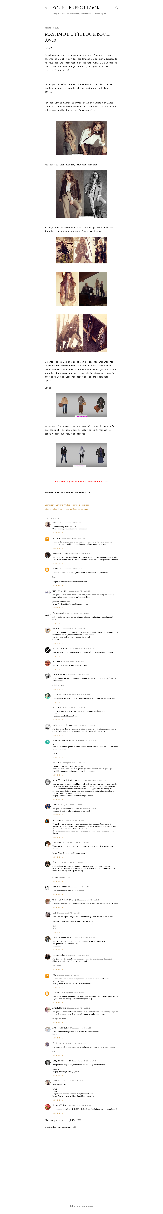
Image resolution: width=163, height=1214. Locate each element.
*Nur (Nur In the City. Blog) (64, 900)
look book (58, 509)
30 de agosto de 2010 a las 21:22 (94, 780)
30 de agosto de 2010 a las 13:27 (73, 628)
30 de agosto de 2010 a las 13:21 (78, 613)
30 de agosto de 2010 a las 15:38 (78, 694)
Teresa (55, 569)
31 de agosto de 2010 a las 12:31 (88, 900)
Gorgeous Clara (59, 694)
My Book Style (58, 955)
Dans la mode (58, 674)
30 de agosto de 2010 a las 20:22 (87, 740)
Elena (54, 805)
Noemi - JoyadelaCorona (63, 740)
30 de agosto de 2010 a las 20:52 (73, 763)
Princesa (56, 661)
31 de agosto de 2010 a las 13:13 (84, 937)
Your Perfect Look (76, 8)
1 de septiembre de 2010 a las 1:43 (84, 1061)
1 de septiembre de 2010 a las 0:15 (75, 1043)
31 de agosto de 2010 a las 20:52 (78, 1008)
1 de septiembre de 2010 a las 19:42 (70, 1081)
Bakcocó (56, 862)
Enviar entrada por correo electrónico (72, 505)
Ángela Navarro (59, 1008)
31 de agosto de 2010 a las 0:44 (73, 820)
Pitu (54, 975)
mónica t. (56, 628)
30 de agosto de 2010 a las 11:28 (73, 538)
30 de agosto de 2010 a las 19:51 (84, 725)
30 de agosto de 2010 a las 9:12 (70, 523)
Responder (57, 533)
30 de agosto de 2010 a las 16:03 (73, 707)
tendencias (83, 509)
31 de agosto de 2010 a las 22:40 (82, 1028)
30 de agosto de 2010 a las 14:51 (72, 661)
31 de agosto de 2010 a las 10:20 (78, 842)
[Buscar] (116, 7)
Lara (54, 913)
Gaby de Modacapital (61, 1061)
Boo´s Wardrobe (59, 887)
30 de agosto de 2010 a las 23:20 (70, 805)
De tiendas (57, 1043)
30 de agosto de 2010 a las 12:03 (80, 553)
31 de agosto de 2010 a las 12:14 (79, 887)
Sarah (54, 1081)
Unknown (56, 538)
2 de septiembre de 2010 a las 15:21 (79, 1105)
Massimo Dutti (70, 509)
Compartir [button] (49, 505)
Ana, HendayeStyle (60, 1028)
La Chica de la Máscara (62, 937)
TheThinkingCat (59, 842)
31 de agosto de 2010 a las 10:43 (72, 862)
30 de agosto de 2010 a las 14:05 (82, 648)
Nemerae (56, 820)
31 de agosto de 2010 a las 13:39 (77, 955)
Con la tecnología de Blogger (81, 1206)
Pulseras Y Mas (59, 1105)
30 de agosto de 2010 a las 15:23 (77, 674)
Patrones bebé (59, 613)
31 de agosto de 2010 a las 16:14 (73, 993)
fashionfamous (59, 591)
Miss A (55, 523)
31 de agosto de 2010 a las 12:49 (68, 913)
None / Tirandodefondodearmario (67, 780)
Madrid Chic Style (60, 553)
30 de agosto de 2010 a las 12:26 (78, 591)
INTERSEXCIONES (60, 648)
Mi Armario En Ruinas (62, 725)
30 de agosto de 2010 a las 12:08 (71, 569)
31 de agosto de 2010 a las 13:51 (68, 975)
